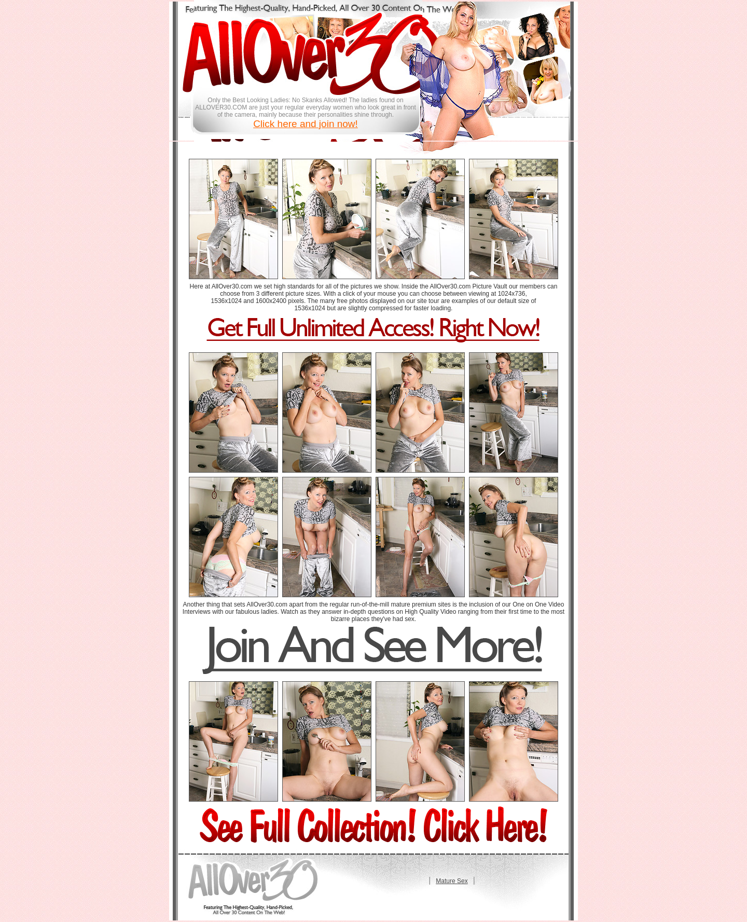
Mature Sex (451, 881)
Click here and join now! (305, 123)
